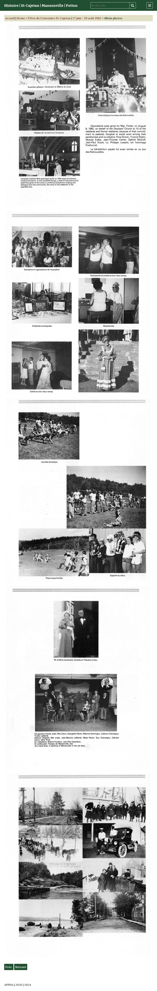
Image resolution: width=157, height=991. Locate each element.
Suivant (20, 967)
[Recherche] (110, 5)
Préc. (8, 967)
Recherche (132, 5)
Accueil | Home (15, 18)
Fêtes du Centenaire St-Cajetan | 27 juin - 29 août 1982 (64, 18)
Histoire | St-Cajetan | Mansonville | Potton (41, 5)
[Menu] (150, 5)
